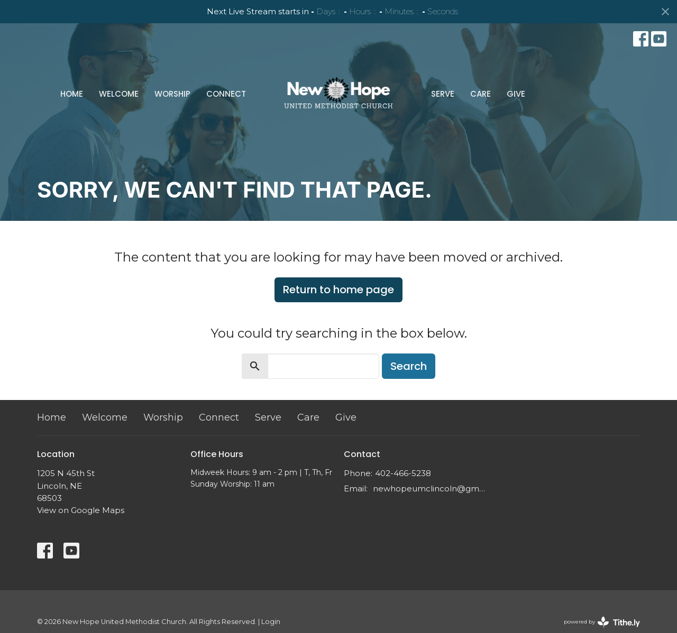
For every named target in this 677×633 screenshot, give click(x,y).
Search (408, 366)
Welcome (119, 93)
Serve (442, 93)
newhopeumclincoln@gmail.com (430, 488)
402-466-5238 (403, 473)
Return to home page (338, 289)
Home (71, 93)
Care (480, 93)
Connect (226, 93)
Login (270, 622)
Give (516, 93)
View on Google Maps (80, 510)
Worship (172, 93)
